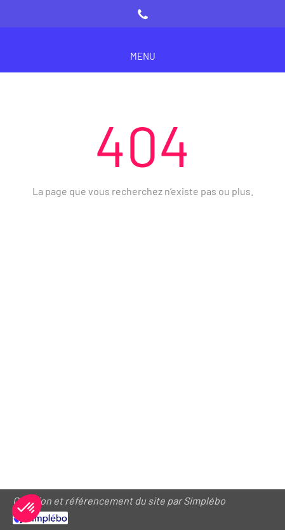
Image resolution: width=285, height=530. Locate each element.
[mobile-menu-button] (143, 56)
